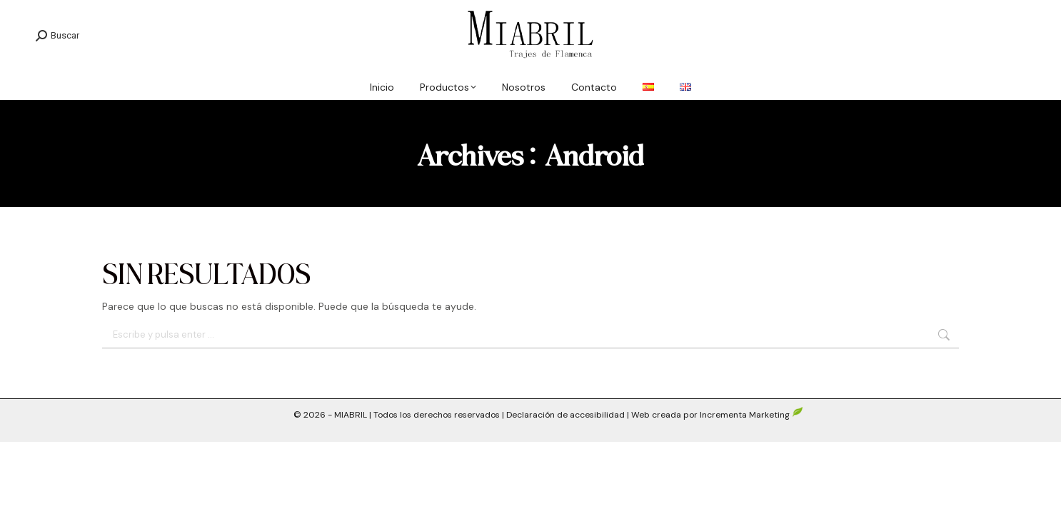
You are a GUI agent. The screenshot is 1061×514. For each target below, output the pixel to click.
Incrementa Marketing (751, 414)
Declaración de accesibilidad (565, 414)
